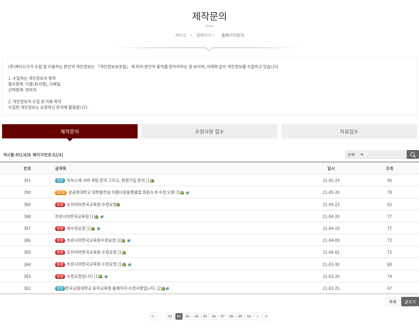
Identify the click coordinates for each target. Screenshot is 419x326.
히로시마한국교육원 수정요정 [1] (90, 264)
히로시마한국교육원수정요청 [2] (90, 240)
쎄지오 (181, 35)
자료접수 (349, 131)
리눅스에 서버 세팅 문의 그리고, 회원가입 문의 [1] (104, 180)
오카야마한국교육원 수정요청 (87, 204)
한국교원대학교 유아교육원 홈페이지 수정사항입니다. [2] (110, 288)
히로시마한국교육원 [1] (76, 216)
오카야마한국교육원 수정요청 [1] (90, 252)
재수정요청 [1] (75, 228)
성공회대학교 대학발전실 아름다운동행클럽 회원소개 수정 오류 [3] (119, 192)
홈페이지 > (206, 35)
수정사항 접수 (209, 131)
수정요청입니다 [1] (78, 276)
